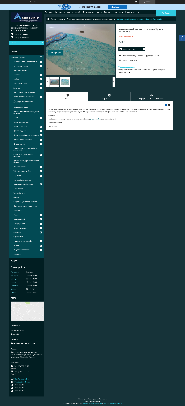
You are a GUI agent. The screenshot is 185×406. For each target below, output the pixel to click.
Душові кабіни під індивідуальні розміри (26, 112)
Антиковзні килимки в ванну (104, 19)
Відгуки (14, 260)
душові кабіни (95, 119)
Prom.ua (104, 399)
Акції (77, 12)
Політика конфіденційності (112, 403)
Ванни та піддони (20, 126)
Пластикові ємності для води (25, 206)
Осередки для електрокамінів (25, 202)
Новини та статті (133, 12)
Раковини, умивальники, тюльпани (23, 102)
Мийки (16, 79)
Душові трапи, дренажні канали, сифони (26, 162)
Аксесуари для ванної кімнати (79, 19)
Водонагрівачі (19, 219)
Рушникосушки (19, 167)
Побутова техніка (20, 70)
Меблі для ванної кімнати (23, 97)
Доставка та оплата (92, 12)
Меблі (15, 215)
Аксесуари (17, 210)
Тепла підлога (19, 193)
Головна (49, 12)
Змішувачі (17, 88)
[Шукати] (41, 43)
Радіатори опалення (21, 250)
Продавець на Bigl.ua (92, 401)
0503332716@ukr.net (21, 382)
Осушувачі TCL (19, 237)
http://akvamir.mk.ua (21, 379)
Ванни (15, 118)
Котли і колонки (19, 228)
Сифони (16, 197)
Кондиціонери (19, 224)
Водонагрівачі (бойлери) (23, 184)
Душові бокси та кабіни (22, 140)
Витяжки (16, 75)
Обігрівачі (17, 232)
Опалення (17, 254)
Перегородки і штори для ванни (26, 135)
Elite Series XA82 (20, 83)
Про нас (107, 12)
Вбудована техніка (20, 66)
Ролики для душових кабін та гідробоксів (25, 149)
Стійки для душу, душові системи (23, 155)
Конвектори (18, 189)
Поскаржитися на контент (92, 403)
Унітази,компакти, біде (22, 171)
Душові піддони (19, 131)
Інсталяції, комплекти (22, 180)
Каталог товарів (62, 12)
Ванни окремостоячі (21, 122)
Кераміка (17, 175)
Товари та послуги (58, 19)
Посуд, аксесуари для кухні (24, 92)
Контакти (118, 12)
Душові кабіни (19, 144)
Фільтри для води (20, 107)
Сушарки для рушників (22, 241)
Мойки (16, 245)
